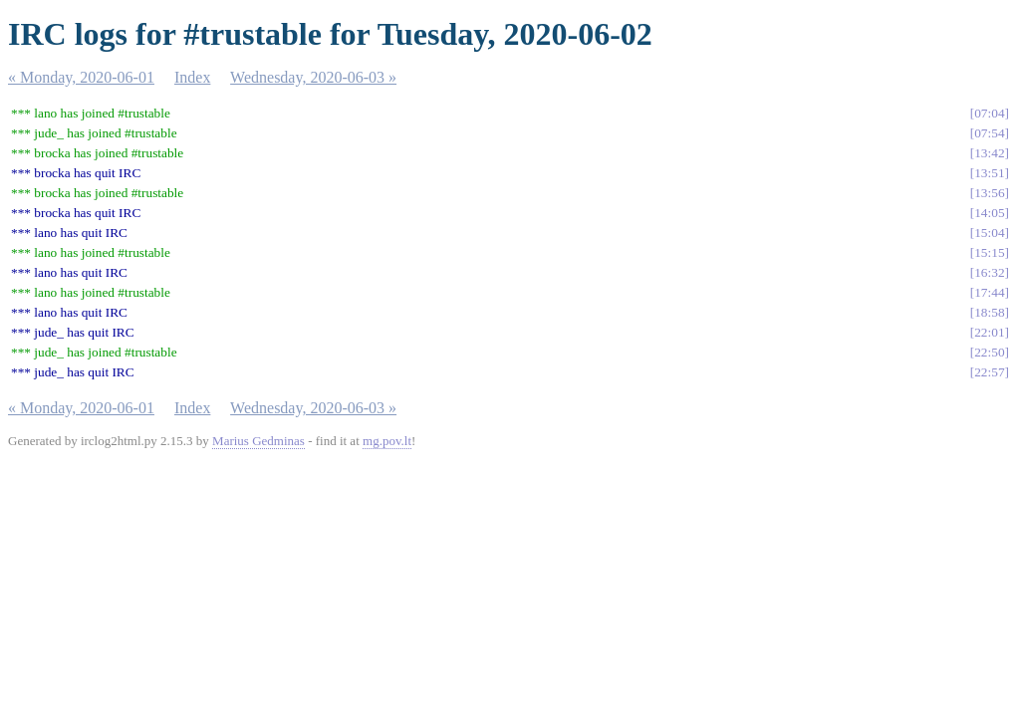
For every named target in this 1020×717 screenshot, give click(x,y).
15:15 (989, 252)
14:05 (989, 212)
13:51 (989, 172)
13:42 (989, 152)
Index (192, 77)
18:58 (989, 312)
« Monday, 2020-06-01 (81, 77)
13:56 (989, 192)
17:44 (989, 292)
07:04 (989, 113)
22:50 (989, 352)
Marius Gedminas (258, 440)
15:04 (989, 232)
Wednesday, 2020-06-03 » (313, 77)
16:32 (989, 272)
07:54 (989, 132)
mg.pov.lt (387, 440)
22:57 (989, 371)
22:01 (989, 332)
